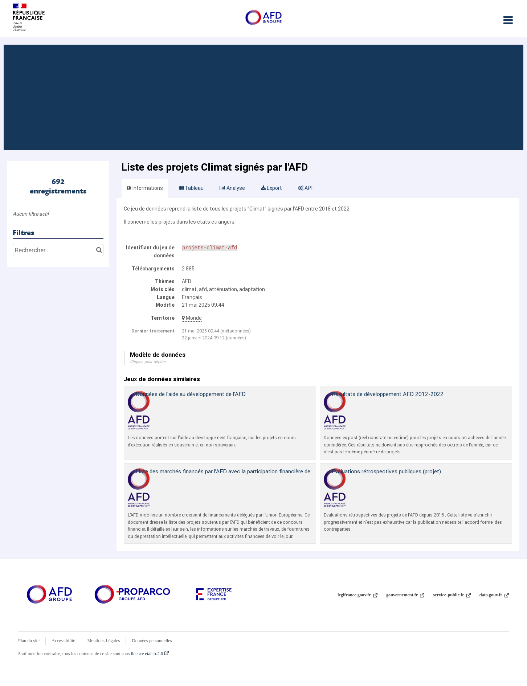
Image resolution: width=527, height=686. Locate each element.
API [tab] (305, 188)
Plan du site (29, 640)
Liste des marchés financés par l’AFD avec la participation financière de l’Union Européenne (247, 471)
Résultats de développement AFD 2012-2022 (388, 394)
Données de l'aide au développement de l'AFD (191, 394)
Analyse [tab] (232, 188)
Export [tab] (271, 188)
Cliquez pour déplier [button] (148, 361)
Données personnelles (152, 640)
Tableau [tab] (191, 188)
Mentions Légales (103, 640)
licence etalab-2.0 (150, 653)
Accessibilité (63, 640)
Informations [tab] (145, 188)
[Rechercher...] (58, 250)
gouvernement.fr (405, 594)
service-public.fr (451, 594)
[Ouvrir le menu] (508, 20)
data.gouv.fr (494, 594)
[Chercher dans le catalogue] (98, 250)
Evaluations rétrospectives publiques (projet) (386, 471)
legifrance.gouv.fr (357, 594)
